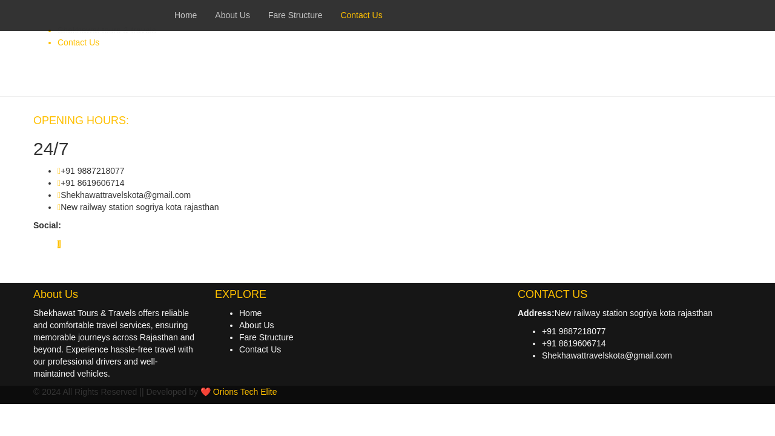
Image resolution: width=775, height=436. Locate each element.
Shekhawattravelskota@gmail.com (607, 355)
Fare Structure (266, 337)
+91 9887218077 (574, 331)
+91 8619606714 (574, 343)
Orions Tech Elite (245, 392)
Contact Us (260, 349)
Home (250, 313)
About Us (256, 325)
